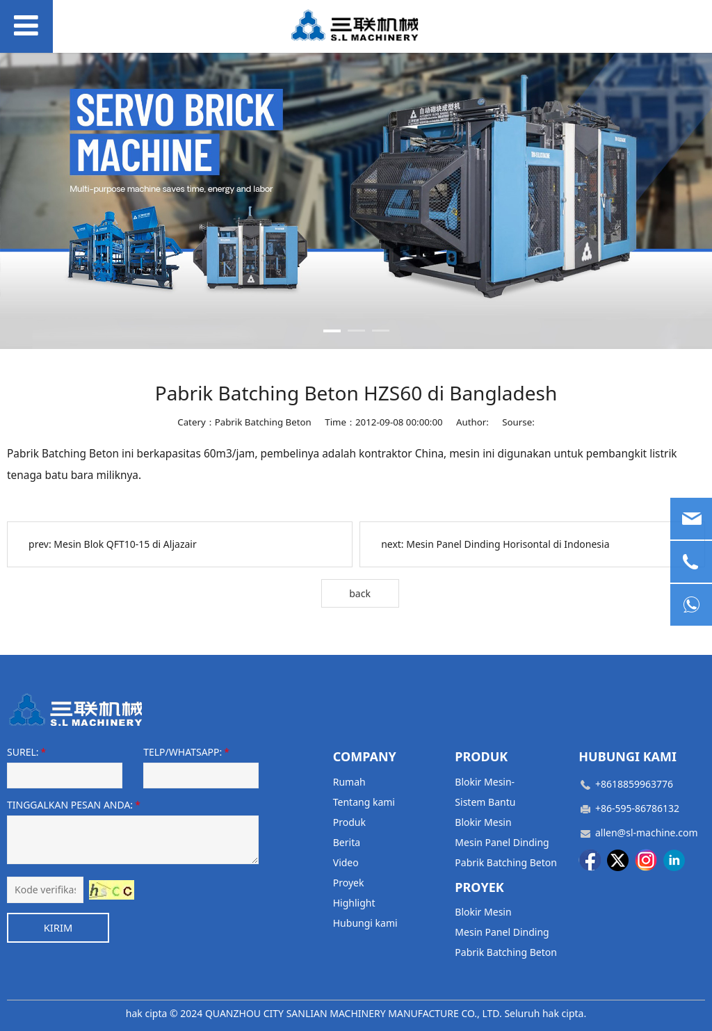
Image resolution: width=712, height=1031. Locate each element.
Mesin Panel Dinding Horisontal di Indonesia (507, 544)
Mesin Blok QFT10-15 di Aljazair (125, 544)
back (360, 593)
